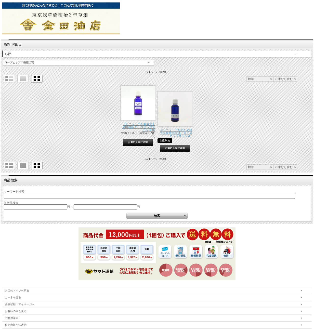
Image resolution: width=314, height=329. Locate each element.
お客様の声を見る (15, 311)
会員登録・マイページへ (20, 304)
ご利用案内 (11, 317)
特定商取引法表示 (15, 324)
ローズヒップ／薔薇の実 (19, 62)
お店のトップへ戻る (17, 290)
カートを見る (13, 297)
